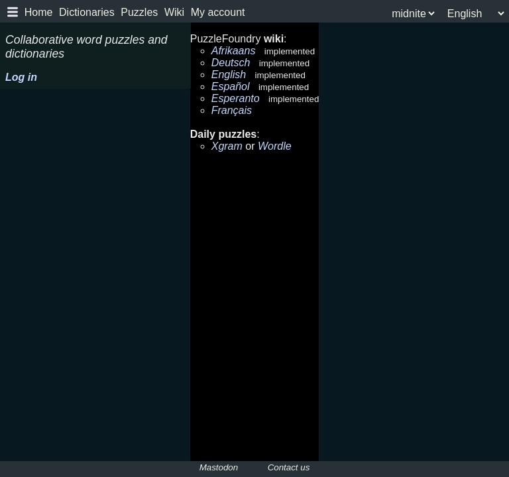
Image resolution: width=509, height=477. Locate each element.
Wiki (174, 12)
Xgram (227, 146)
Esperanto (235, 98)
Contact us (289, 467)
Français (231, 110)
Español (230, 86)
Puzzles (139, 12)
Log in (21, 77)
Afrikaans (233, 50)
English (228, 74)
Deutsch (231, 62)
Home (39, 12)
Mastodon (219, 467)
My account (218, 12)
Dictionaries (87, 12)
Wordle (275, 146)
